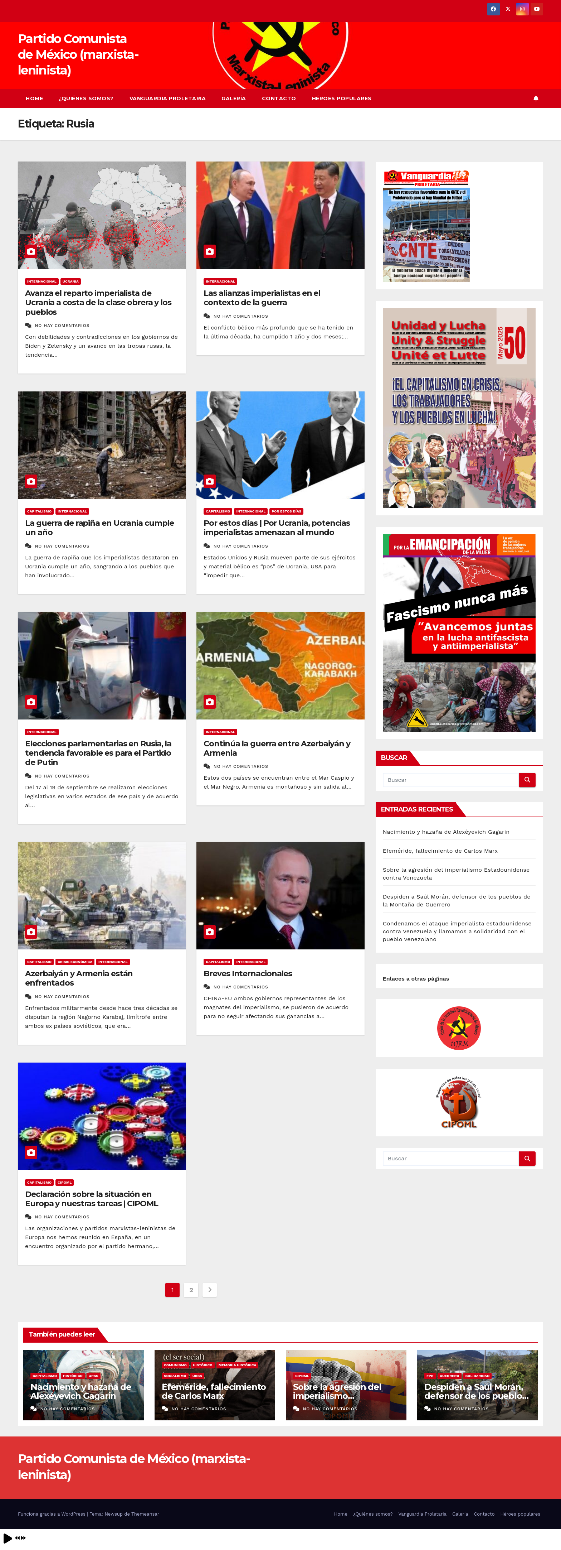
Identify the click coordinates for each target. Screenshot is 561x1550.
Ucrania (71, 281)
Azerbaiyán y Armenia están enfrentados (79, 978)
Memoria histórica (238, 1365)
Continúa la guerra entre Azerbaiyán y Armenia (277, 748)
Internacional (42, 281)
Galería (233, 98)
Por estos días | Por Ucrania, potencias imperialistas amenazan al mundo (277, 527)
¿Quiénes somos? (86, 98)
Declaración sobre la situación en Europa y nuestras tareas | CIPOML (91, 1198)
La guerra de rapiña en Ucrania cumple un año (99, 527)
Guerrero (449, 1376)
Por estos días (286, 511)
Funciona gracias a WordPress (52, 1514)
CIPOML (65, 1182)
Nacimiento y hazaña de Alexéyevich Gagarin (446, 831)
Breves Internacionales (248, 973)
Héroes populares (342, 98)
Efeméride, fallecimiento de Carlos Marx (440, 850)
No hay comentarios (62, 325)
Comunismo (175, 1365)
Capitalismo (39, 511)
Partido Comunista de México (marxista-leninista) (78, 54)
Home (34, 98)
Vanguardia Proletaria (168, 98)
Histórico (73, 1376)
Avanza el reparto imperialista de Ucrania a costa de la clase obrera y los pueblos (98, 302)
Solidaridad (477, 1376)
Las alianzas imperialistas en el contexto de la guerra (262, 297)
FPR (430, 1376)
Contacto (279, 98)
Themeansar (145, 1514)
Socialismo (175, 1376)
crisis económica (75, 962)
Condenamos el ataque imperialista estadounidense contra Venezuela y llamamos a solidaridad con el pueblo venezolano (457, 931)
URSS (93, 1376)
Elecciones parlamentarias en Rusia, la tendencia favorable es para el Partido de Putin (98, 753)
